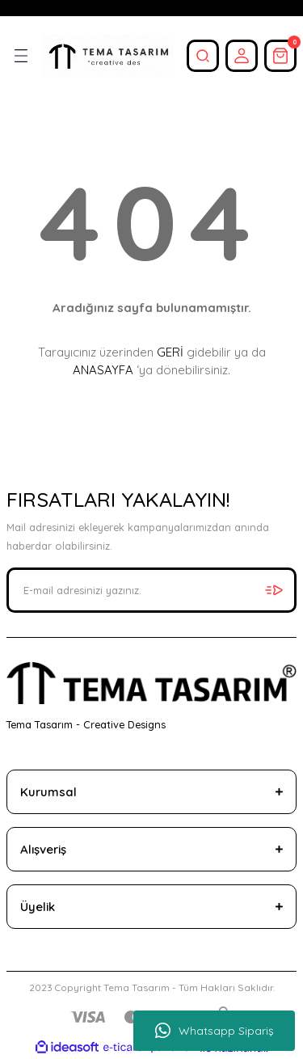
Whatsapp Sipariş (214, 1031)
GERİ (170, 352)
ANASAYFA (103, 370)
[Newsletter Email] (151, 590)
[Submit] (274, 590)
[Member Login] (241, 56)
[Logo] (108, 56)
